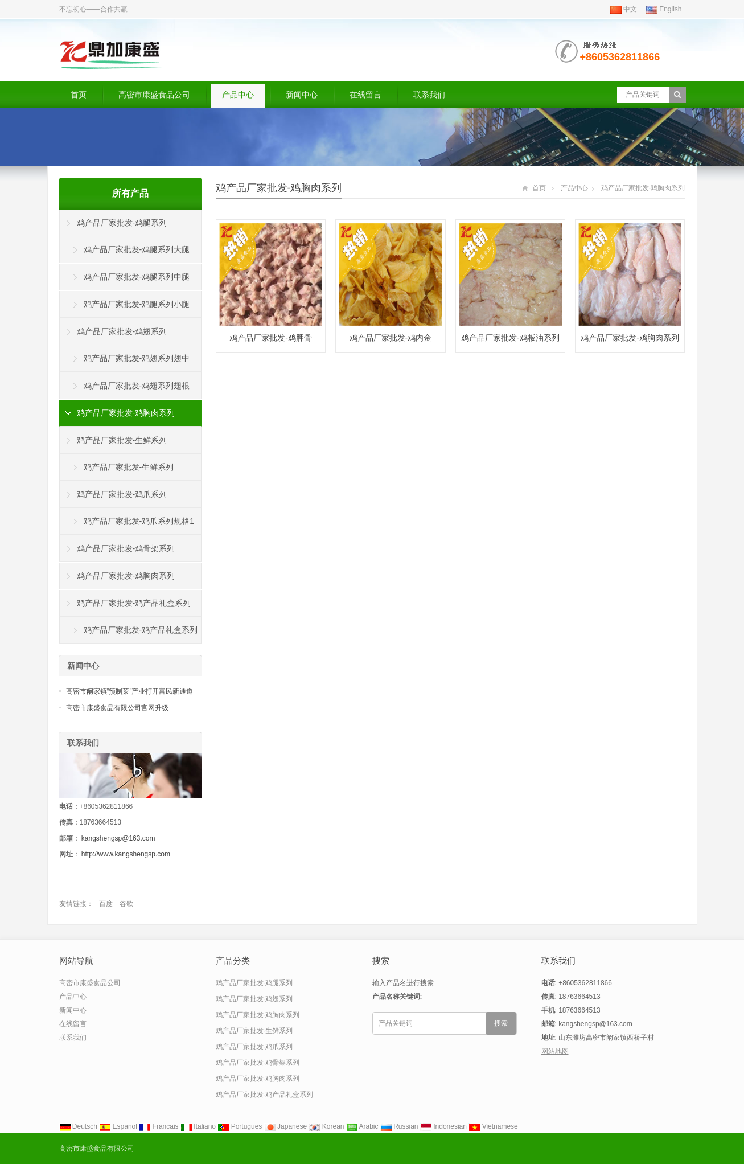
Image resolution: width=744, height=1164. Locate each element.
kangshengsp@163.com (118, 838)
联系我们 (429, 94)
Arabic (362, 1126)
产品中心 (238, 94)
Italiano (198, 1126)
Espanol (118, 1126)
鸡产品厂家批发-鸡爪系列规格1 (139, 521)
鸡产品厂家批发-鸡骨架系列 (126, 548)
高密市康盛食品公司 (154, 94)
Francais (158, 1126)
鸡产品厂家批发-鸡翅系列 (122, 331)
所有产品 (130, 193)
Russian (399, 1126)
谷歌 (126, 904)
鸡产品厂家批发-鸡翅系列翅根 (137, 385)
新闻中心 (302, 94)
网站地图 (555, 1051)
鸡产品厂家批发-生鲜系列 (122, 440)
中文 (623, 9)
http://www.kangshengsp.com (125, 854)
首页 (79, 94)
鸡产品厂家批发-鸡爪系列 (122, 494)
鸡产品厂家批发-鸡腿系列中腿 (137, 276)
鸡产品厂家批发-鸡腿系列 (122, 222)
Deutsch (78, 1126)
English (664, 9)
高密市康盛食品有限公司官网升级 (117, 708)
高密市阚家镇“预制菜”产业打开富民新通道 (130, 691)
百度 (106, 904)
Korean (326, 1126)
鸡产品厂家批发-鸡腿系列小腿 (137, 304)
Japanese (285, 1126)
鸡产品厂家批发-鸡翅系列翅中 (137, 358)
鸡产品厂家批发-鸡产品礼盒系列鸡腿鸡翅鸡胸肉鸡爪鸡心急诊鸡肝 (129, 634)
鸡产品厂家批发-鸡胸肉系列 (279, 188)
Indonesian (443, 1126)
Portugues (239, 1126)
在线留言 (365, 94)
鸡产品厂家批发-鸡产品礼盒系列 (134, 603)
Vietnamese (493, 1126)
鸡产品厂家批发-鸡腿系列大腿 (137, 249)
